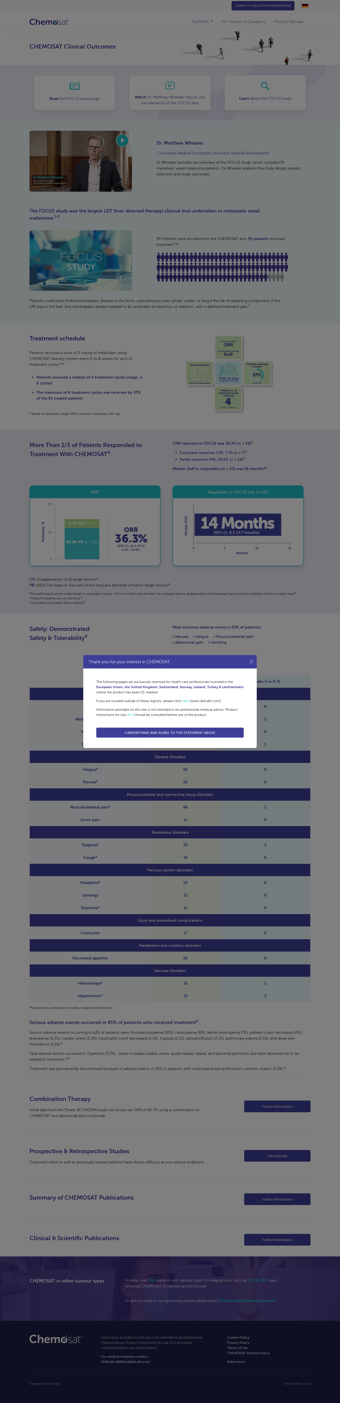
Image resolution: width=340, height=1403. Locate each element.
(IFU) (130, 714)
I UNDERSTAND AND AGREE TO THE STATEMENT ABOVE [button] (170, 732)
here (185, 701)
